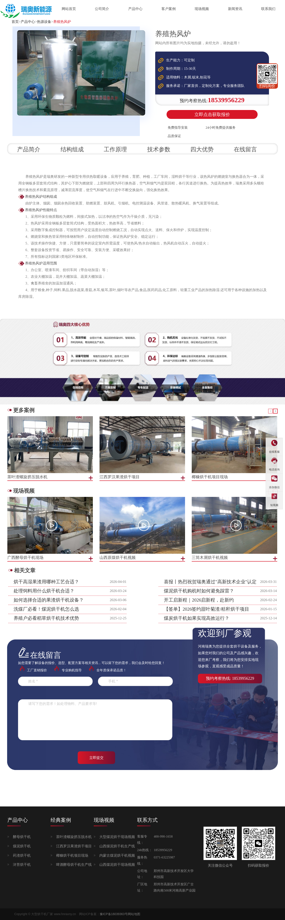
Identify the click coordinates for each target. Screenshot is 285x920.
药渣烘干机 (22, 855)
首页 (15, 22)
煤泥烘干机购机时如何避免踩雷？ (199, 590)
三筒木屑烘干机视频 (210, 557)
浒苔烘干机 (22, 864)
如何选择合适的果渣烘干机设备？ (49, 600)
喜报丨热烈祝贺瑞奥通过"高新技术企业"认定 (210, 581)
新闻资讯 (235, 9)
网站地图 (134, 914)
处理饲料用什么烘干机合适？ (44, 590)
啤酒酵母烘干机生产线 (74, 864)
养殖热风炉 (62, 22)
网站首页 (69, 9)
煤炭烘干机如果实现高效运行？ (196, 618)
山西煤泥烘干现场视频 (117, 864)
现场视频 (202, 9)
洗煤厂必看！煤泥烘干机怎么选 (46, 609)
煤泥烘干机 (22, 846)
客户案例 (168, 9)
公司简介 (102, 9)
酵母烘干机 (22, 837)
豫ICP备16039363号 (114, 914)
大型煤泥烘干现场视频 (117, 837)
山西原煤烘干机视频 (118, 557)
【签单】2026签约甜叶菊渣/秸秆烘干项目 (206, 609)
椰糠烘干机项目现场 (72, 855)
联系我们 (268, 9)
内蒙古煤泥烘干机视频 (117, 855)
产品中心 (135, 9)
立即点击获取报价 (212, 114)
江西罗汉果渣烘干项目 (74, 846)
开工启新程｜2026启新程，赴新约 (199, 600)
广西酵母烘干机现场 (25, 557)
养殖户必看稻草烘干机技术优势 (46, 618)
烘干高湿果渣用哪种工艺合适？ (46, 581)
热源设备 (44, 22)
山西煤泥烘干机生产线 (117, 846)
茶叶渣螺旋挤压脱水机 (74, 837)
